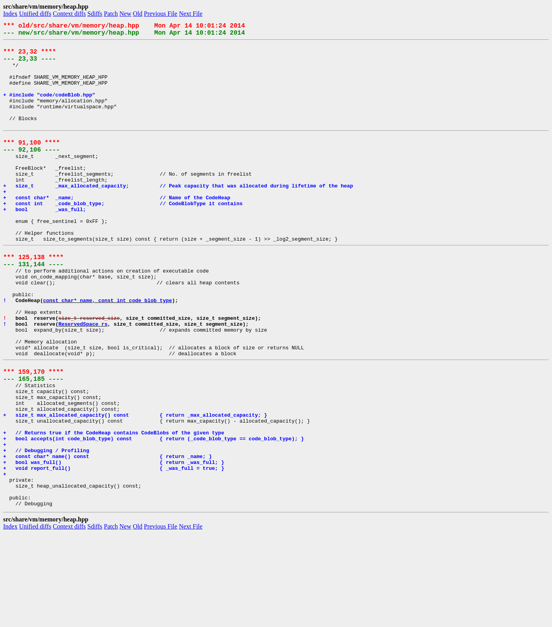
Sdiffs (94, 13)
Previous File (160, 13)
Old (137, 13)
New (125, 13)
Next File (191, 13)
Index (10, 13)
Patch (111, 13)
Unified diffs (35, 13)
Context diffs (69, 13)
